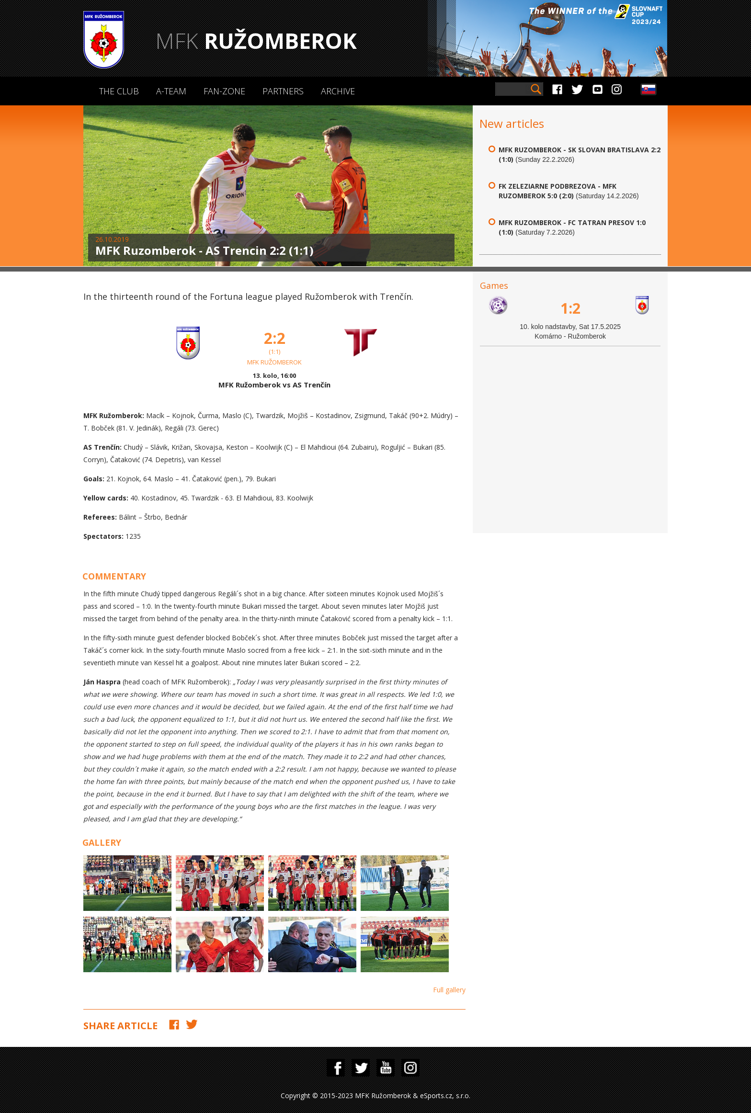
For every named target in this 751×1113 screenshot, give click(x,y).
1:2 (570, 308)
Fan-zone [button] (224, 91)
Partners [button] (283, 91)
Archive (338, 91)
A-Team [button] (171, 91)
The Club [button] (119, 91)
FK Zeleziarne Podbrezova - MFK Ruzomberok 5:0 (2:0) (557, 191)
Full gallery (449, 989)
